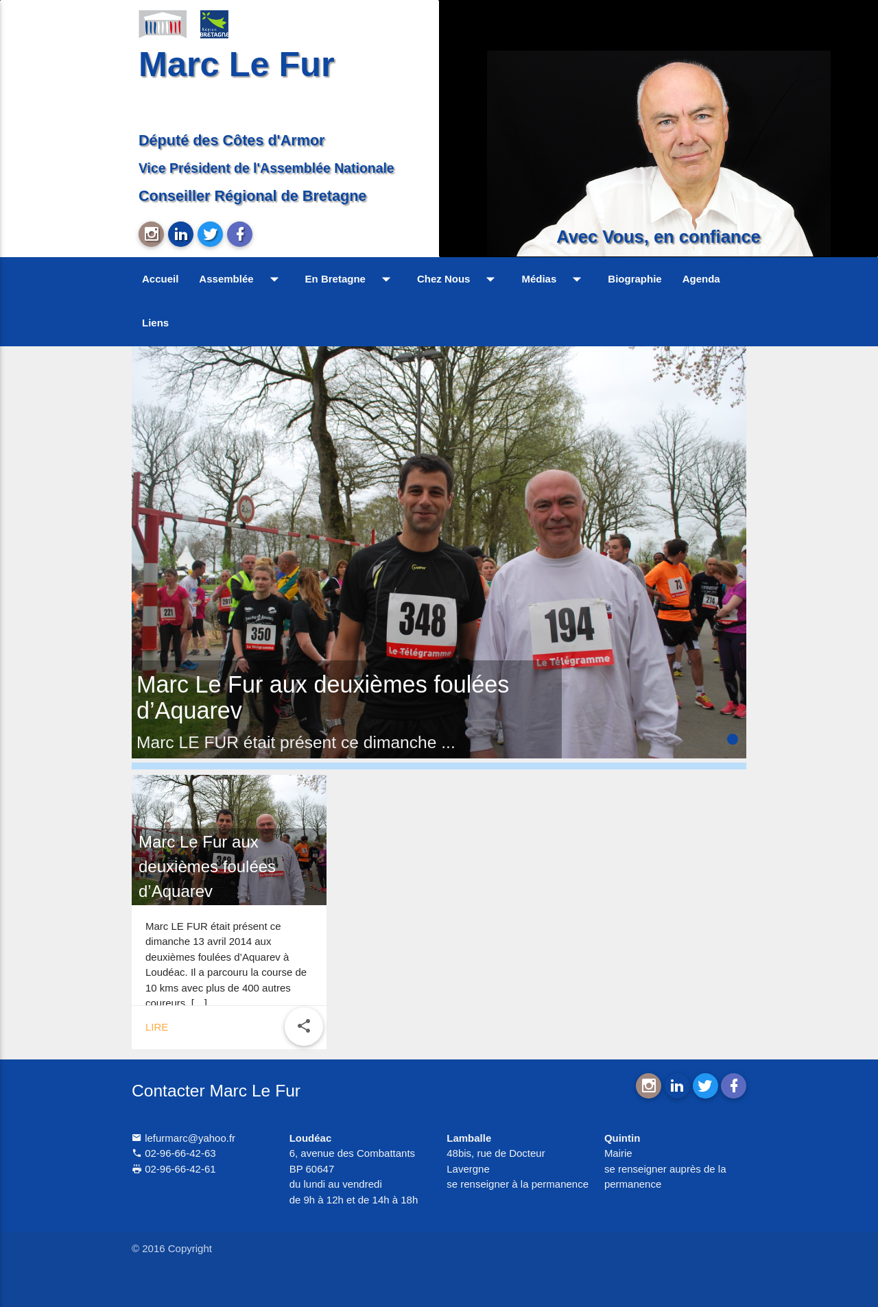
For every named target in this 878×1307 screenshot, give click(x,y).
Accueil (160, 279)
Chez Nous (459, 279)
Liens (155, 322)
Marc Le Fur (237, 64)
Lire (156, 1027)
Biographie (634, 279)
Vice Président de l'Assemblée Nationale (266, 168)
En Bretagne (350, 279)
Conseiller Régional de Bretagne (252, 195)
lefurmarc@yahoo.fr (183, 1138)
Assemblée (241, 279)
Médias (554, 279)
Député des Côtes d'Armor (232, 140)
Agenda (701, 279)
